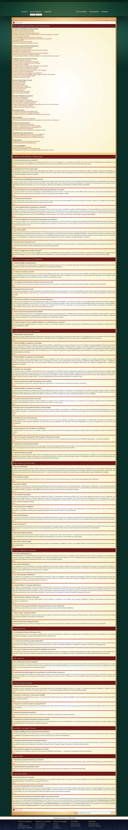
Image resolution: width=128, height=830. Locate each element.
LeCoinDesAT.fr (57, 827)
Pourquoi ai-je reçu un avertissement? (23, 71)
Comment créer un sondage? (21, 64)
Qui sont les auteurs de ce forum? (22, 147)
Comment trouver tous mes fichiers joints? (24, 143)
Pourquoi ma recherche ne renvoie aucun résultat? (26, 125)
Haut (14, 165)
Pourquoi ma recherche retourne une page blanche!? (27, 127)
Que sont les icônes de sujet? (21, 93)
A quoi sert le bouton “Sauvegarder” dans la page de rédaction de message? (34, 74)
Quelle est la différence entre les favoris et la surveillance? (29, 134)
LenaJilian (98, 825)
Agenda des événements (23, 825)
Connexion (39, 14)
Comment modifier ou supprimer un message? (25, 61)
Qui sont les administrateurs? (21, 97)
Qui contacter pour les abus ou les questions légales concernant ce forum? (33, 150)
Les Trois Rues (81, 12)
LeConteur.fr (56, 825)
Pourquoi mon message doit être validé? (24, 76)
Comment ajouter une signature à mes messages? (27, 63)
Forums (105, 12)
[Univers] (55, 824)
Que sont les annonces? (19, 88)
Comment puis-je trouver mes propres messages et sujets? (29, 130)
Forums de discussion (41, 824)
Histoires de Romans (75, 825)
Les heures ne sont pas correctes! (22, 49)
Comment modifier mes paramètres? (23, 47)
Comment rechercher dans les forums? (23, 124)
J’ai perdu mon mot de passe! (21, 36)
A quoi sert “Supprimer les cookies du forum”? (25, 43)
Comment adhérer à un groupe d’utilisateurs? (25, 101)
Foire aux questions (40, 825)
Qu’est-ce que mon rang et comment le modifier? (26, 54)
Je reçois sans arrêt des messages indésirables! (26, 113)
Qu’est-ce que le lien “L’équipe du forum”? (24, 107)
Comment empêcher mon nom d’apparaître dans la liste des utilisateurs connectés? (36, 34)
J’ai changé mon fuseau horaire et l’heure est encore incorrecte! (30, 50)
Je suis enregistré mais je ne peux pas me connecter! (27, 37)
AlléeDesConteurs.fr (24, 821)
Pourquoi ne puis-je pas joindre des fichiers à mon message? (30, 70)
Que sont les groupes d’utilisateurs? (23, 100)
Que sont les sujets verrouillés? (21, 91)
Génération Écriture (75, 824)
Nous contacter (39, 827)
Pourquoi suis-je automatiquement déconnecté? (26, 33)
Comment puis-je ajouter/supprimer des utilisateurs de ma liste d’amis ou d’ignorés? (36, 120)
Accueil (24, 12)
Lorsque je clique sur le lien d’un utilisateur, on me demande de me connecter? (36, 56)
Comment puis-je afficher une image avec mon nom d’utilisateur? (31, 53)
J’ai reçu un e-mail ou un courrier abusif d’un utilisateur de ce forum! (31, 114)
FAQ (104, 19)
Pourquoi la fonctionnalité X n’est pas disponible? (26, 148)
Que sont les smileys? (19, 84)
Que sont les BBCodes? (19, 81)
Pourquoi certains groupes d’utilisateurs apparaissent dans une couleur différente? (36, 104)
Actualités (20, 824)
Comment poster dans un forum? (22, 60)
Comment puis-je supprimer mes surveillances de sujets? (28, 137)
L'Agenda (47, 12)
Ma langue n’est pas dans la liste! (22, 51)
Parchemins (94, 12)
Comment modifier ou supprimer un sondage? (25, 67)
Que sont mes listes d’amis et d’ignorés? (24, 118)
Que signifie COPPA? (18, 40)
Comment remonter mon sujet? (21, 77)
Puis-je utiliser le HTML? (19, 83)
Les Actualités (35, 12)
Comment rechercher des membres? (23, 128)
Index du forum (18, 22)
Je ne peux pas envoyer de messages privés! (25, 111)
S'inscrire (32, 14)
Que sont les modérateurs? (20, 98)
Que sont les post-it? (18, 90)
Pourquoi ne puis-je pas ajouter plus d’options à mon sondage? (30, 66)
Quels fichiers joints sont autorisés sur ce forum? (26, 141)
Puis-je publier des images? (20, 86)
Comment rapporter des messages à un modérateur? (27, 73)
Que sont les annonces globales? (22, 87)
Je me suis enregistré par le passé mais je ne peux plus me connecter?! (32, 39)
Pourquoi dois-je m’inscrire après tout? (23, 31)
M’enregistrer (17, 19)
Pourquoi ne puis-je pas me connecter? (23, 30)
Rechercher (112, 19)
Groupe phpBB (69, 779)
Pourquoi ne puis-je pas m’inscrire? (22, 41)
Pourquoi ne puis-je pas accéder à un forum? (25, 68)
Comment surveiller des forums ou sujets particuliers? (28, 135)
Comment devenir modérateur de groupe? (24, 103)
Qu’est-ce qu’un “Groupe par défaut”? (23, 106)
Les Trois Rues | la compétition (25, 827)
